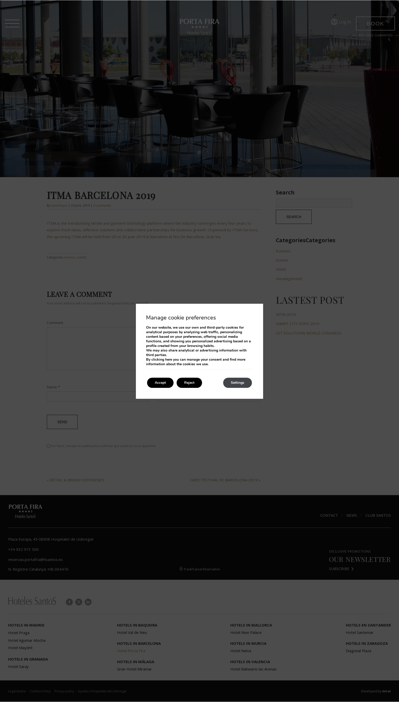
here (168, 359)
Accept (160, 382)
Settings (237, 382)
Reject (189, 382)
